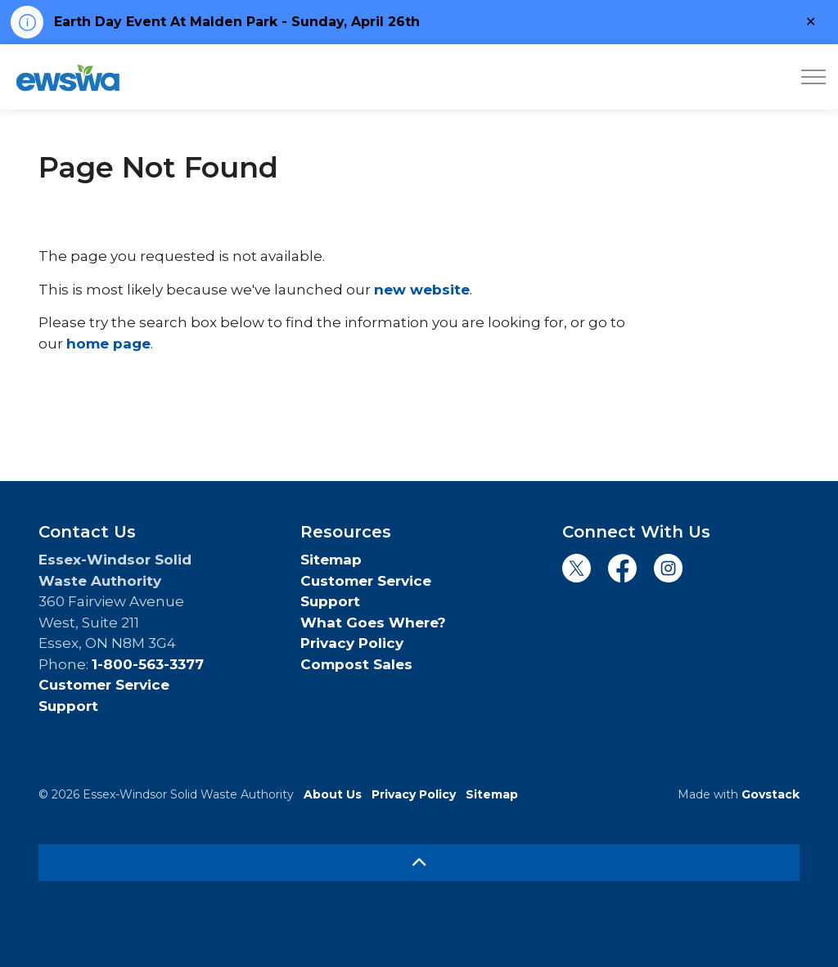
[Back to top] (419, 862)
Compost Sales (356, 664)
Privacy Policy (351, 643)
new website (422, 289)
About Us (333, 794)
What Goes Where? (373, 622)
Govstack (770, 794)
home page (108, 343)
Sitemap (331, 559)
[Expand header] (813, 77)
